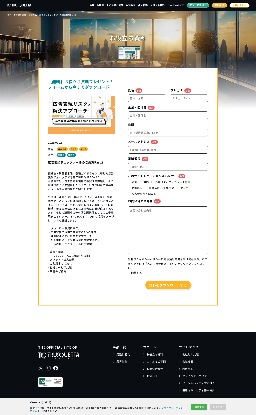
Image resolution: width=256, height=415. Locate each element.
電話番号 (138, 159)
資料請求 (219, 5)
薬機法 (71, 155)
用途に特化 (123, 354)
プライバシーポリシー (147, 259)
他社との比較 (96, 5)
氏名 (135, 90)
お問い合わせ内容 (144, 201)
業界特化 (121, 361)
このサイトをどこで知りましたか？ (156, 176)
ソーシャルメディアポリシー (200, 383)
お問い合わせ (239, 5)
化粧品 (83, 149)
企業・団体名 (141, 107)
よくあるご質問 (114, 5)
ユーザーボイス (175, 5)
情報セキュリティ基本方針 (198, 390)
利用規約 (187, 369)
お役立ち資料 (157, 5)
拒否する (218, 407)
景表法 (61, 155)
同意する (199, 407)
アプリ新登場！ (198, 5)
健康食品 (62, 149)
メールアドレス (143, 141)
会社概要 (143, 5)
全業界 (73, 149)
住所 (131, 124)
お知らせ (131, 5)
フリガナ (181, 90)
